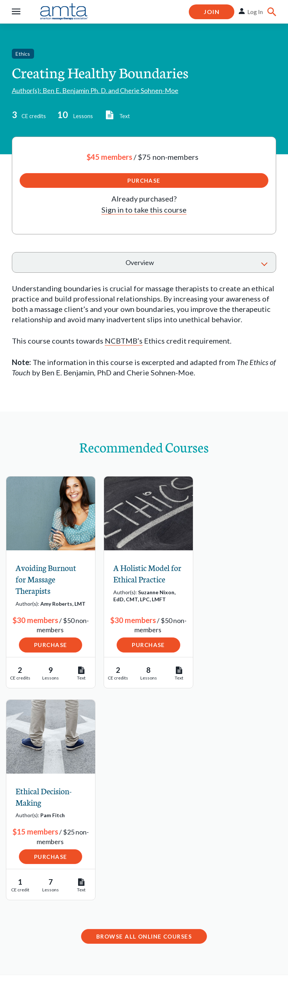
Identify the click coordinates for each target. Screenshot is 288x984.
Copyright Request (94, 956)
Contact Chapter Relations (221, 891)
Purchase (144, 180)
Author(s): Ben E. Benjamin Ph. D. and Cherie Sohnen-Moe (95, 90)
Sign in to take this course (144, 209)
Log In (255, 11)
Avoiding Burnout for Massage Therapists (46, 579)
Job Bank (27, 854)
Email (110, 855)
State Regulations (41, 896)
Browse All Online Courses (144, 731)
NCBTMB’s (124, 340)
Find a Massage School (49, 839)
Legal (20, 956)
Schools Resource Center (41, 875)
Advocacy (28, 911)
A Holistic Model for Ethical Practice (142, 573)
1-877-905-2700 (128, 877)
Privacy (47, 956)
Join (212, 11)
